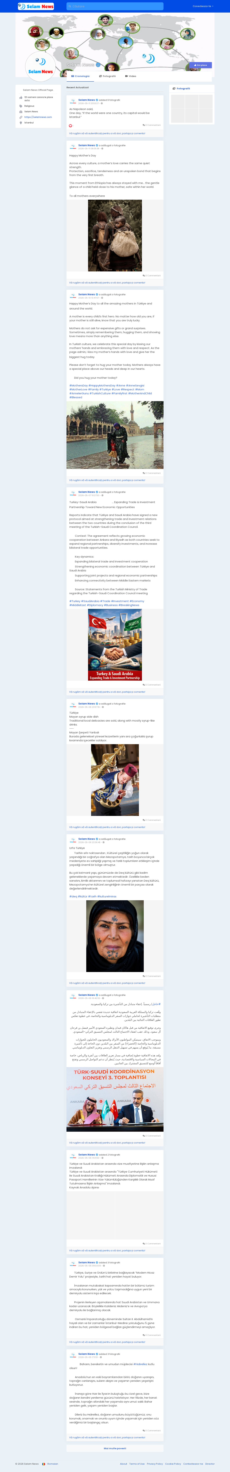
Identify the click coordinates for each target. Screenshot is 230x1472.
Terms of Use (137, 1464)
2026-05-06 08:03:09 (89, 1265)
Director (210, 1464)
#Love (116, 389)
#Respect (127, 389)
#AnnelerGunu (79, 393)
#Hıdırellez (140, 1364)
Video (130, 76)
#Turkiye (105, 389)
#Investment (120, 601)
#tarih (92, 896)
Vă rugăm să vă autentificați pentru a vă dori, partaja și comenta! (107, 133)
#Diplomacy (95, 605)
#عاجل (156, 1004)
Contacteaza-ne (193, 1464)
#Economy (137, 601)
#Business (111, 605)
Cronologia (80, 76)
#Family (93, 389)
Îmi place (200, 65)
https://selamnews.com (38, 117)
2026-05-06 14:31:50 (88, 1157)
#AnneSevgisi (135, 385)
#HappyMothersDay (101, 385)
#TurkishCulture (100, 393)
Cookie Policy (173, 1464)
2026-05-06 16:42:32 (89, 998)
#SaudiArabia (90, 601)
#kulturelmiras (106, 896)
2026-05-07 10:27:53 (88, 495)
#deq (73, 896)
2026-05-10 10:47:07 (88, 297)
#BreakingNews (128, 605)
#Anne (120, 385)
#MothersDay (78, 385)
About (124, 1464)
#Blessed (75, 397)
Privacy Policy (155, 1464)
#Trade (105, 601)
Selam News (80, 65)
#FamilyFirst (119, 393)
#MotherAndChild (140, 393)
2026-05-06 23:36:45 (89, 842)
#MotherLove (78, 389)
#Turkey (74, 601)
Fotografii (107, 76)
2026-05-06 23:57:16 (89, 707)
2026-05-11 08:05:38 (88, 148)
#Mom (139, 389)
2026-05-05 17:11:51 (88, 1357)
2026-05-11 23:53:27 (88, 103)
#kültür (82, 896)
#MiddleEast (77, 605)
